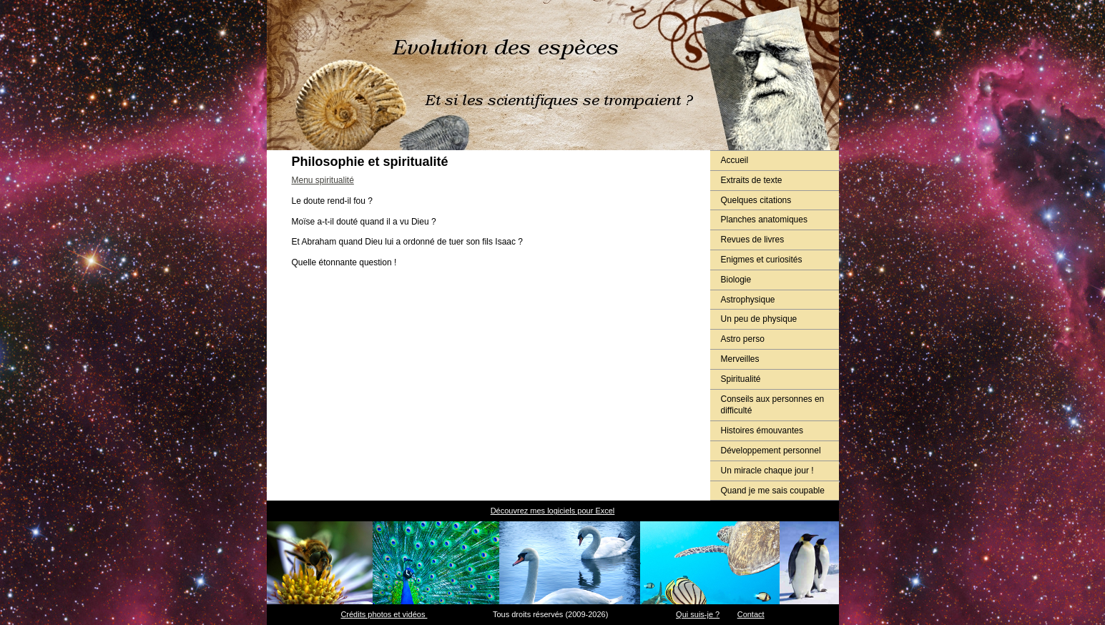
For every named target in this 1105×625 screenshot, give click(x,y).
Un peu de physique (759, 319)
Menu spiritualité (323, 180)
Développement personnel (771, 451)
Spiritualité (741, 379)
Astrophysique (748, 300)
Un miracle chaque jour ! (767, 471)
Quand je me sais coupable (773, 491)
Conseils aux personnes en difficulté (773, 405)
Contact (751, 614)
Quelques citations (756, 200)
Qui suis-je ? (698, 614)
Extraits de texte (751, 180)
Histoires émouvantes (762, 430)
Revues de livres (753, 240)
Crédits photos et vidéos (383, 614)
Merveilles (740, 359)
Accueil (735, 160)
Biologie (736, 280)
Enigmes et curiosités (761, 260)
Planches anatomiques (764, 220)
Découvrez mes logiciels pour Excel (553, 510)
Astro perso (743, 339)
